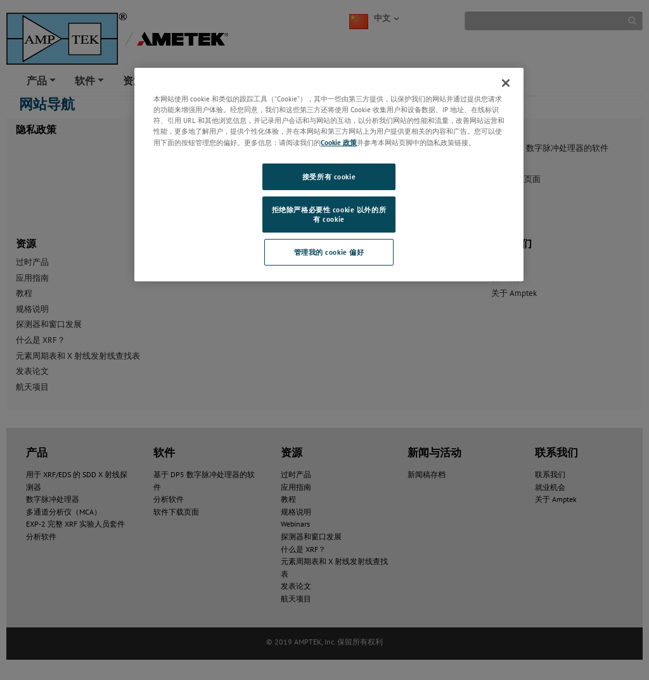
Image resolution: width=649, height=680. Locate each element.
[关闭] (506, 83)
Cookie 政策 (339, 142)
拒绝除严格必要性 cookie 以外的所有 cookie (329, 214)
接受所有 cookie (329, 176)
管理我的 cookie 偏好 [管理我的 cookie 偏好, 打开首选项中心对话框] (329, 252)
